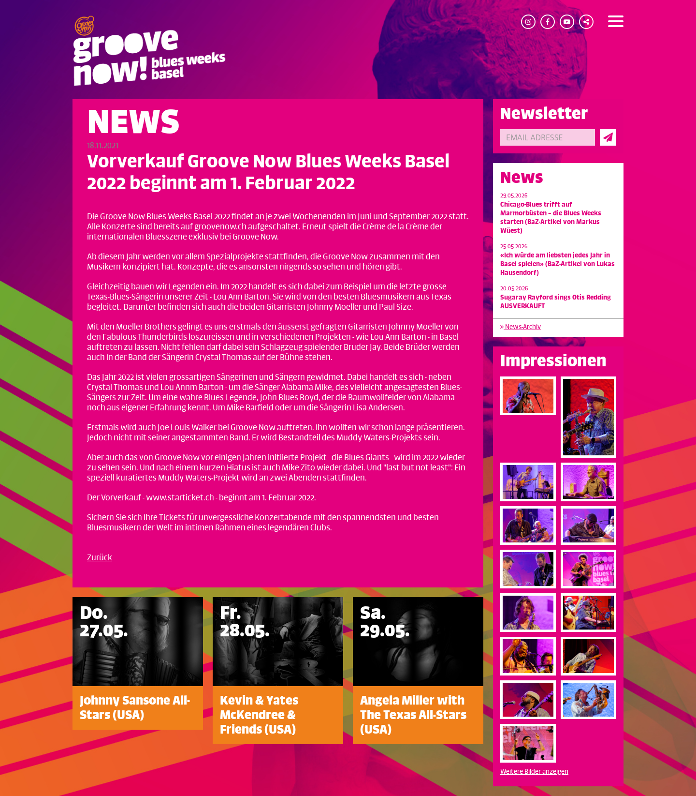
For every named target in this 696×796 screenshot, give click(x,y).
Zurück (99, 558)
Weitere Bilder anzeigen (534, 771)
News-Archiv (520, 327)
